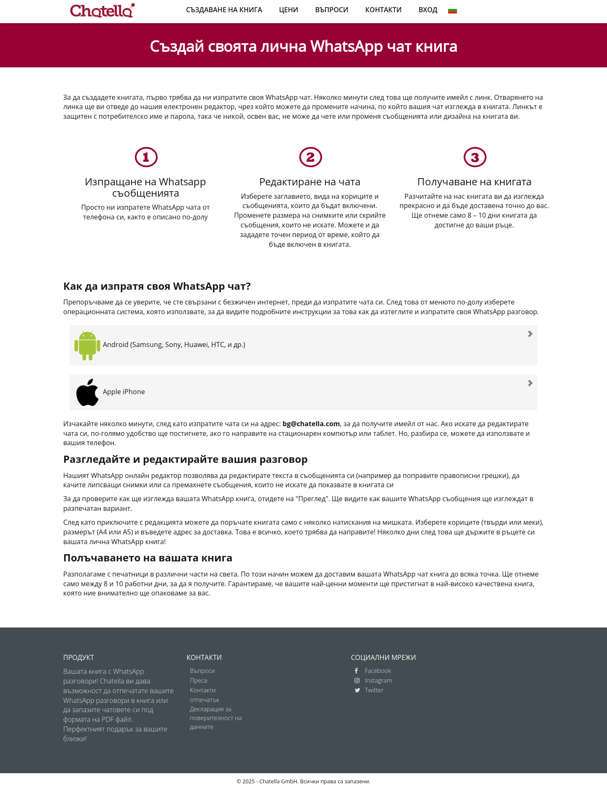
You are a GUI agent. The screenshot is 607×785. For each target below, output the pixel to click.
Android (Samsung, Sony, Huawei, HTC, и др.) (159, 344)
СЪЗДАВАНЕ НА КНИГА (224, 9)
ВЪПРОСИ (332, 9)
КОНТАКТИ (383, 9)
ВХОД (428, 9)
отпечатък (205, 700)
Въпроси (202, 671)
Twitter (369, 690)
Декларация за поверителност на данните (216, 717)
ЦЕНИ (288, 9)
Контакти (203, 690)
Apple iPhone (109, 391)
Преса (198, 680)
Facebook (373, 671)
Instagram (373, 680)
